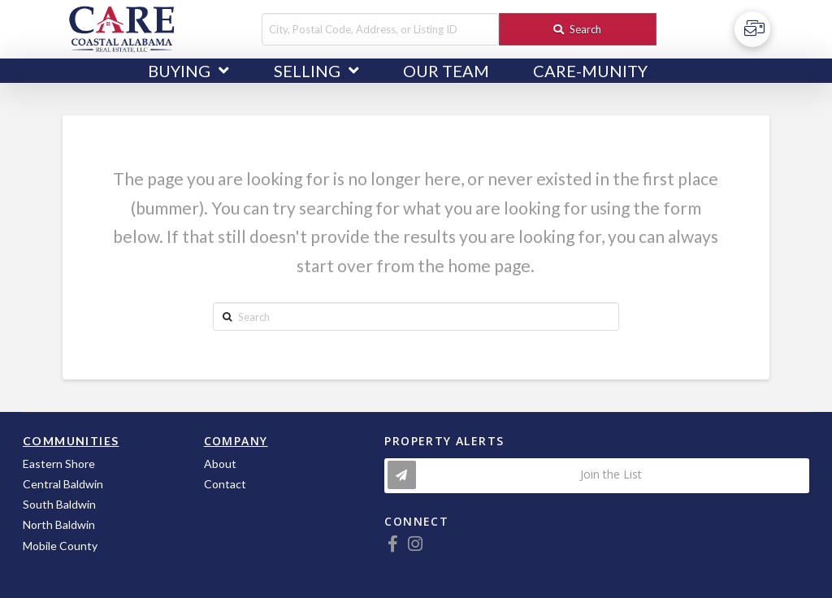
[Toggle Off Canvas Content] (752, 29)
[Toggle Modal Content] (596, 475)
